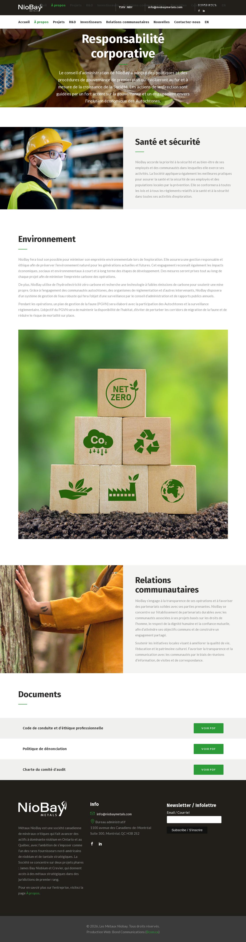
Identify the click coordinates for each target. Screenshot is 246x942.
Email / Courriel (178, 812)
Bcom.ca (152, 932)
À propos (32, 893)
